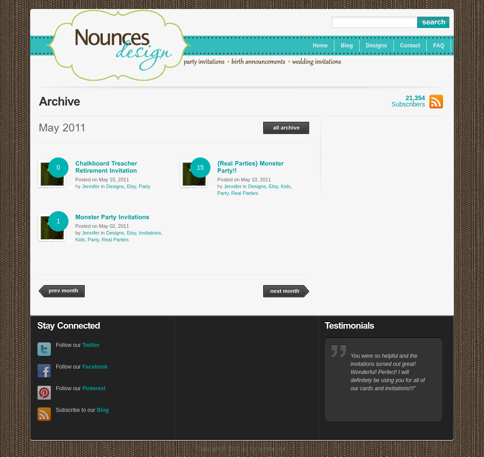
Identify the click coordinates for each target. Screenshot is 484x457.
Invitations (150, 232)
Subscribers (417, 101)
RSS (44, 414)
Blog (103, 410)
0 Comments (58, 171)
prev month (62, 291)
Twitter (44, 349)
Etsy (131, 186)
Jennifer (91, 186)
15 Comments (200, 171)
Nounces (118, 46)
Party (145, 186)
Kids (285, 186)
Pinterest (44, 393)
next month (286, 291)
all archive (286, 128)
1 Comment (58, 224)
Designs (115, 186)
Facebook (44, 371)
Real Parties (244, 193)
